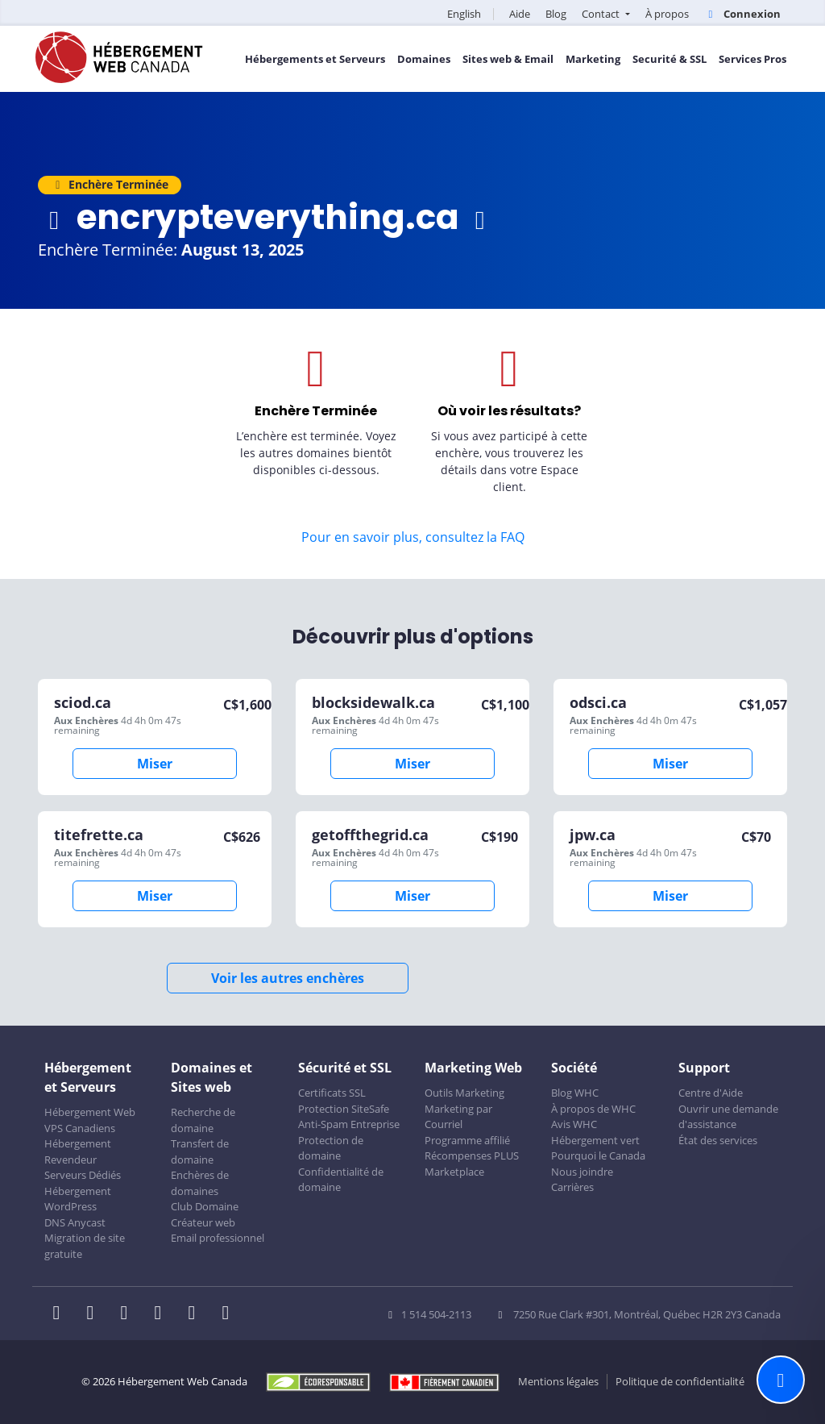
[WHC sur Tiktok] (229, 1314)
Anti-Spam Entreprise (349, 1124)
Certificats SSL (332, 1092)
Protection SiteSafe (343, 1108)
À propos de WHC (593, 1108)
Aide (519, 13)
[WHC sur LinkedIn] (129, 1314)
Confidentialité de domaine (340, 1179)
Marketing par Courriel (458, 1116)
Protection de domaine (330, 1148)
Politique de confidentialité (680, 1381)
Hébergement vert (595, 1140)
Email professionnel (217, 1237)
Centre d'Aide (710, 1092)
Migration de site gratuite (84, 1245)
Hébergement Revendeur (77, 1151)
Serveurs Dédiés (82, 1175)
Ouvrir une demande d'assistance (728, 1116)
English (464, 13)
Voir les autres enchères (287, 978)
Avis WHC (574, 1124)
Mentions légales (558, 1381)
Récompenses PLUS (472, 1155)
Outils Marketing (464, 1092)
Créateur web (203, 1222)
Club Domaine (204, 1206)
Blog (555, 13)
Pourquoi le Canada (598, 1155)
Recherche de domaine (203, 1120)
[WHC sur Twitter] (95, 1314)
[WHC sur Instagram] (163, 1314)
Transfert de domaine (200, 1151)
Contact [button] (602, 13)
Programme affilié (467, 1140)
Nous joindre (582, 1171)
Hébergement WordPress (77, 1199)
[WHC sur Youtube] (197, 1314)
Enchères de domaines (200, 1183)
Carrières (572, 1187)
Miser (154, 763)
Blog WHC (575, 1092)
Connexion (742, 13)
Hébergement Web (89, 1112)
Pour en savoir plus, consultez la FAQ (412, 537)
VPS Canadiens (79, 1128)
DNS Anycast (75, 1222)
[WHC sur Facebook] (61, 1314)
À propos (667, 13)
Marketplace (454, 1171)
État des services (717, 1140)
